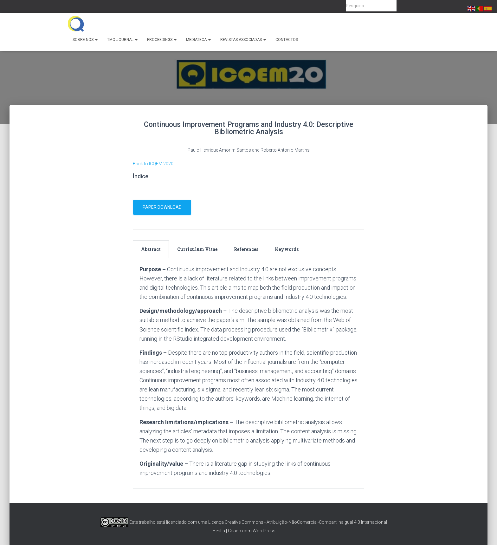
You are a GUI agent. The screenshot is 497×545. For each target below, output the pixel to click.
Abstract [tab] (151, 249)
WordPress (264, 530)
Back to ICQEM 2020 (153, 163)
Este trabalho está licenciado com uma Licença (162, 522)
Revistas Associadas (243, 39)
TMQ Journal (122, 39)
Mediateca (198, 39)
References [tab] (246, 249)
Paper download (162, 207)
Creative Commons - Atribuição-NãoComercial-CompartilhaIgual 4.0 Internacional (306, 522)
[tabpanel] (248, 373)
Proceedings (162, 39)
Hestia (218, 530)
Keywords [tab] (287, 249)
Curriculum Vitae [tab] (197, 249)
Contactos (286, 39)
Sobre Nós (85, 39)
